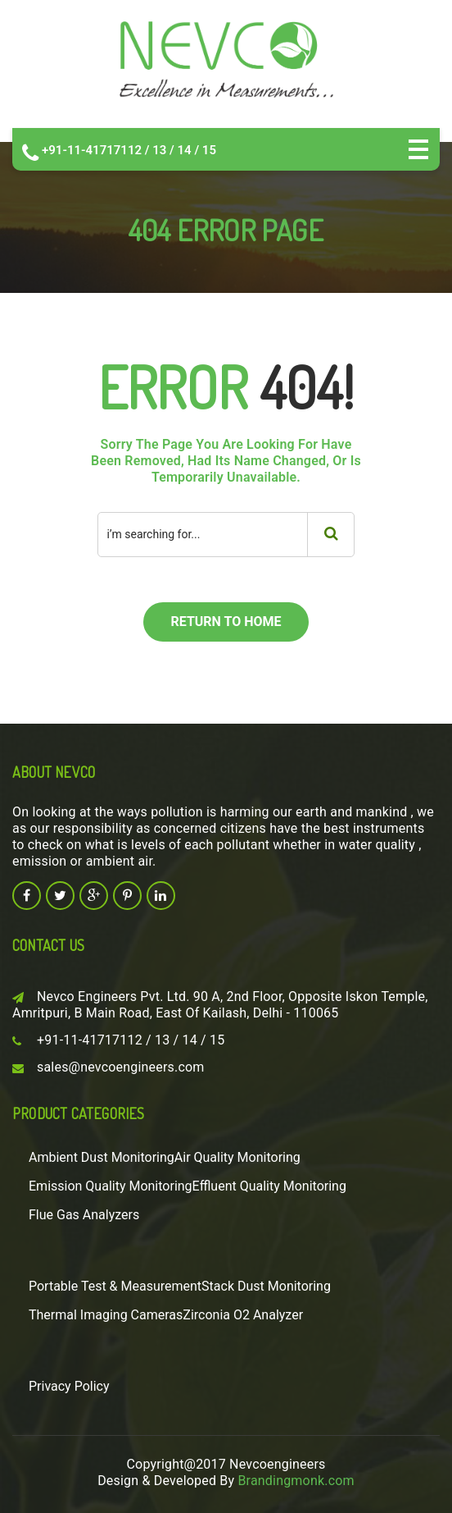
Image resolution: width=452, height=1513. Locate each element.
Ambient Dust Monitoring (101, 1157)
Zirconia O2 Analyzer (243, 1315)
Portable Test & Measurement (115, 1286)
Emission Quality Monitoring (110, 1186)
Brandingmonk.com (295, 1480)
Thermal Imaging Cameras (106, 1315)
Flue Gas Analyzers (84, 1215)
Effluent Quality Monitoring (269, 1186)
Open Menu (418, 149)
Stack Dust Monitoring (266, 1286)
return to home (225, 621)
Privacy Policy (69, 1386)
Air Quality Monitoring (237, 1157)
